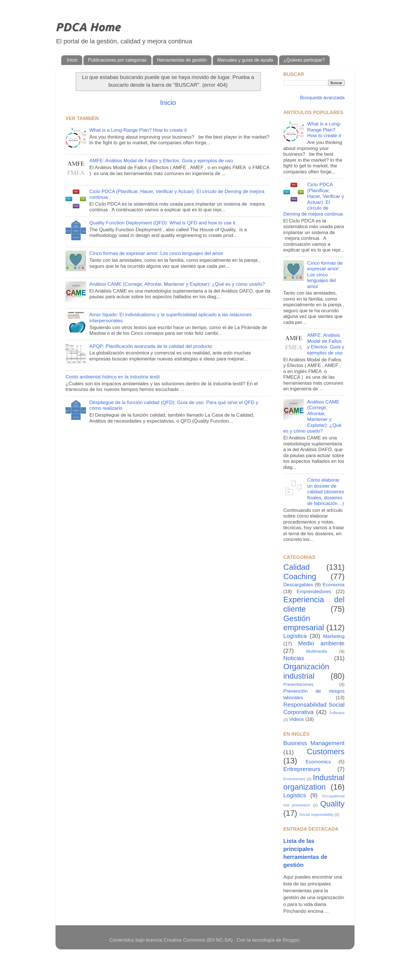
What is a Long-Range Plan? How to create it (138, 130)
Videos (296, 719)
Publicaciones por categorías (117, 60)
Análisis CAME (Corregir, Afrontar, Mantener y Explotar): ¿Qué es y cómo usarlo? (177, 284)
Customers (326, 751)
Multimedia (316, 651)
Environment (294, 779)
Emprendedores (314, 591)
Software (337, 713)
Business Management (314, 743)
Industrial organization (314, 782)
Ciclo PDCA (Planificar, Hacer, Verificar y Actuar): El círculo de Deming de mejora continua (313, 199)
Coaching (299, 576)
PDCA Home (88, 27)
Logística (295, 635)
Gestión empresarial (303, 623)
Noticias (293, 658)
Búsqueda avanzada (322, 97)
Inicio (72, 60)
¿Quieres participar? (304, 60)
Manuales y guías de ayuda (245, 60)
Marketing (334, 636)
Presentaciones (298, 684)
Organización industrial (306, 671)
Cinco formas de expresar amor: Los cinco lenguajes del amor (156, 253)
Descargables (298, 584)
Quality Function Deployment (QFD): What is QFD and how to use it (162, 223)
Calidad (296, 567)
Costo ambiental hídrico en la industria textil (112, 377)
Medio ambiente (321, 643)
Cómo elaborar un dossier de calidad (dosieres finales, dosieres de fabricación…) (325, 491)
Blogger (291, 940)
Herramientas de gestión (182, 60)
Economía (334, 584)
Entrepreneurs (301, 769)
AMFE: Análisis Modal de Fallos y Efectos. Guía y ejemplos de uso (161, 160)
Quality (332, 803)
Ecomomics (318, 762)
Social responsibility (316, 814)
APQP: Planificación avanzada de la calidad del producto (150, 346)
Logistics (294, 795)
